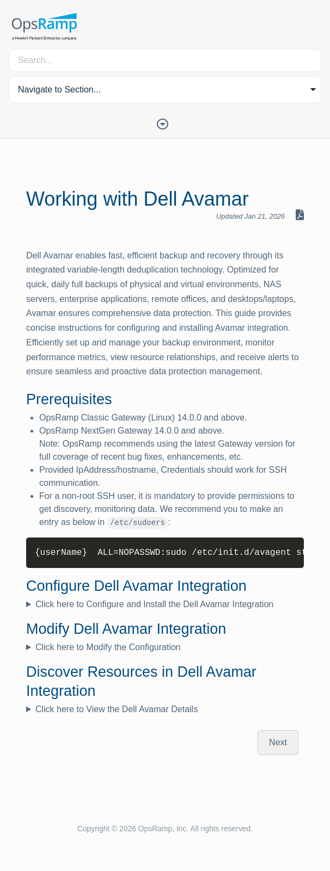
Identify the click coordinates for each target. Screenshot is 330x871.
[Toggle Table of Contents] (165, 122)
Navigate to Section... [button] (59, 89)
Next (278, 742)
